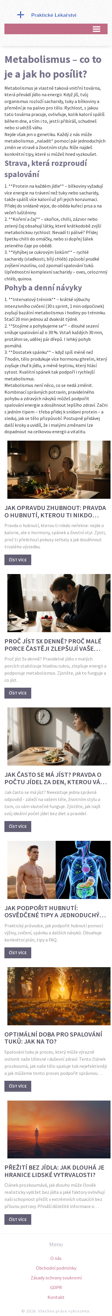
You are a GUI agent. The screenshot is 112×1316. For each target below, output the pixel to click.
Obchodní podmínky (56, 1268)
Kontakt (56, 1297)
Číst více (18, 560)
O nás (56, 1258)
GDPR (56, 1287)
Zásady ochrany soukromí (56, 1278)
